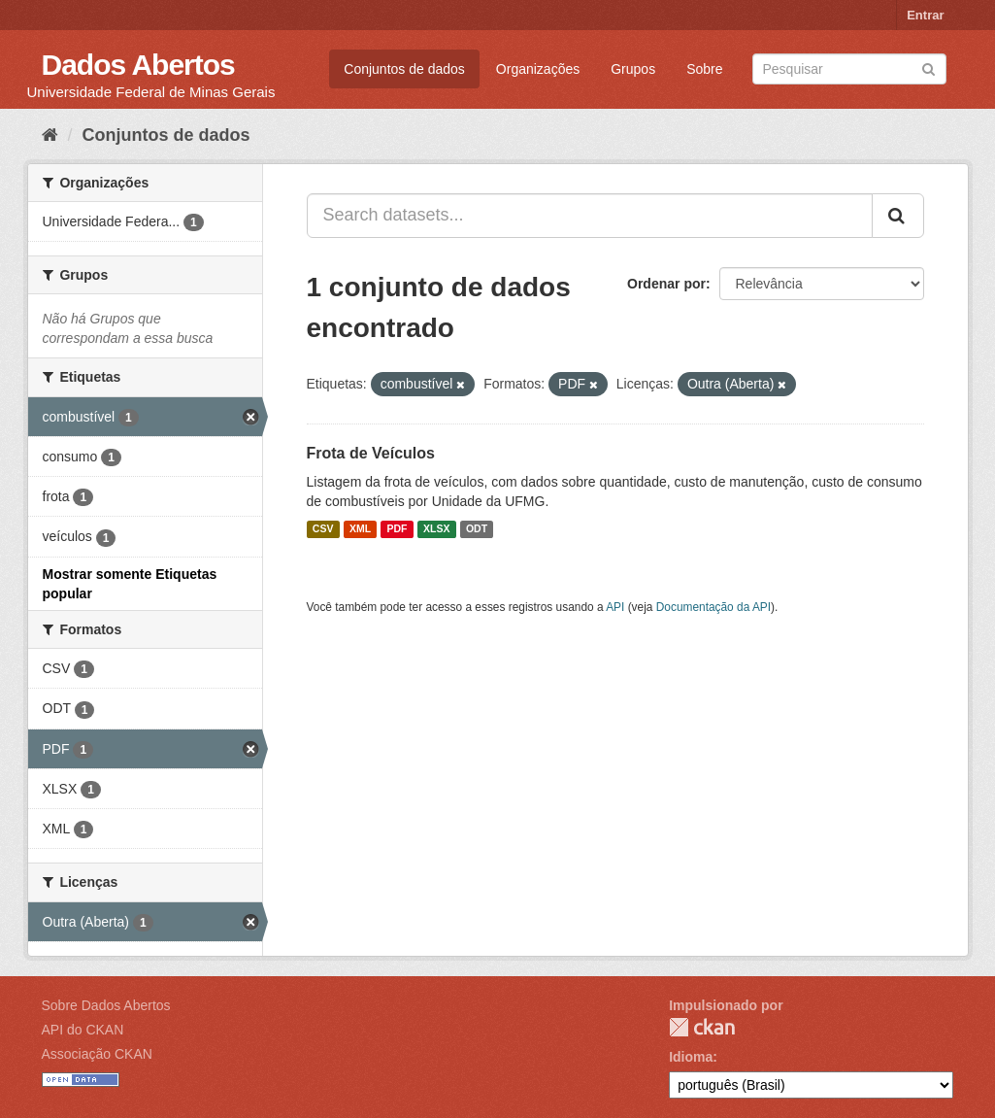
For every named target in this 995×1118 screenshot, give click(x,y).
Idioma (691, 1057)
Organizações (538, 69)
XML (360, 529)
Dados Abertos (138, 65)
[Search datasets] (849, 69)
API (615, 607)
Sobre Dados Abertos (106, 1005)
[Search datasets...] (590, 215)
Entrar (925, 15)
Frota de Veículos (371, 453)
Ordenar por (666, 283)
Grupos (633, 69)
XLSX (436, 529)
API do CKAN (83, 1029)
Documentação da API (713, 607)
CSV (323, 529)
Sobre (704, 69)
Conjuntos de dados (404, 69)
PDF (397, 529)
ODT (476, 529)
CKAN (702, 1027)
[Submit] (928, 67)
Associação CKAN (97, 1054)
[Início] (50, 135)
